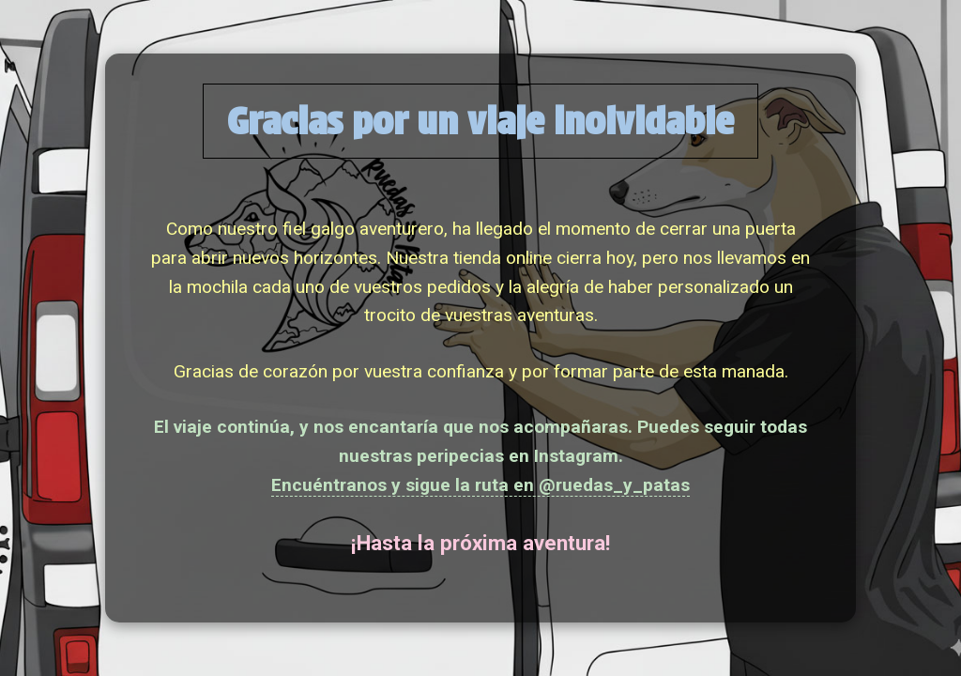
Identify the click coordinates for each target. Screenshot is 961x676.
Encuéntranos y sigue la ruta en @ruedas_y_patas (480, 485)
